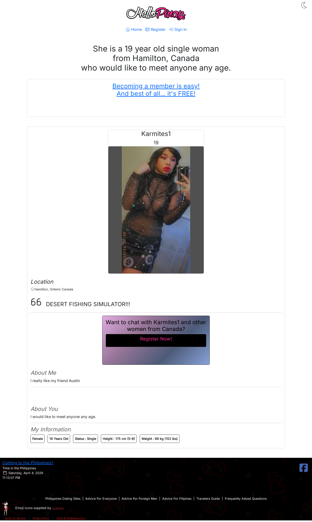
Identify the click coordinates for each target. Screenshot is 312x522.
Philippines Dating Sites (62, 499)
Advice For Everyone (101, 499)
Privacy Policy (41, 518)
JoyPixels (58, 508)
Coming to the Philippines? (27, 462)
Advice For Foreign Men (139, 499)
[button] (304, 5)
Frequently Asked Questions (246, 499)
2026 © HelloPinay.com (70, 518)
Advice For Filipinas (176, 499)
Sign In (178, 29)
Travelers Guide (208, 499)
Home (133, 29)
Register (155, 29)
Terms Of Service (15, 518)
